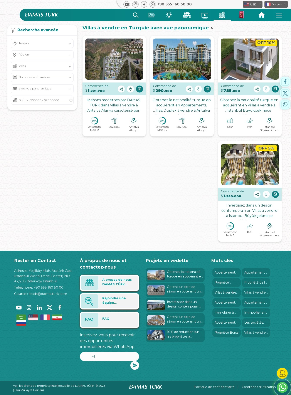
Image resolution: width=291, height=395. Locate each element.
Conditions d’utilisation (259, 387)
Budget (39, 100)
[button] (276, 4)
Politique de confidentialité (214, 387)
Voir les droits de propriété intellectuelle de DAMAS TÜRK (53, 385)
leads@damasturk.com (48, 294)
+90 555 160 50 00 (48, 287)
